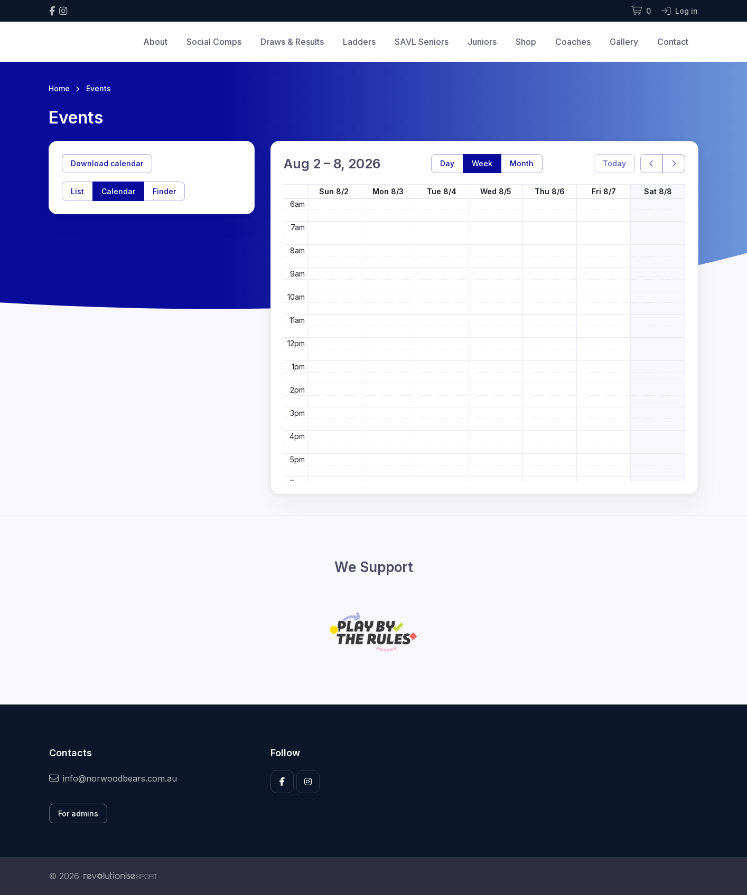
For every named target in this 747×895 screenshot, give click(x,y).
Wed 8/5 (495, 191)
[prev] (651, 164)
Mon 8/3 (388, 191)
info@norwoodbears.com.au (113, 778)
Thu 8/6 (550, 191)
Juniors (482, 41)
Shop (526, 41)
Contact (672, 41)
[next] (673, 164)
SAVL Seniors (422, 41)
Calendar (118, 191)
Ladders (359, 41)
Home (59, 88)
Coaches (573, 41)
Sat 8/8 (658, 191)
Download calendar (107, 163)
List (77, 191)
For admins (78, 813)
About (155, 41)
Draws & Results (292, 41)
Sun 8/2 (334, 191)
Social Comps (213, 41)
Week (482, 163)
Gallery (624, 41)
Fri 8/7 (604, 191)
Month (522, 163)
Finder (164, 191)
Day (447, 163)
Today (614, 163)
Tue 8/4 (441, 191)
